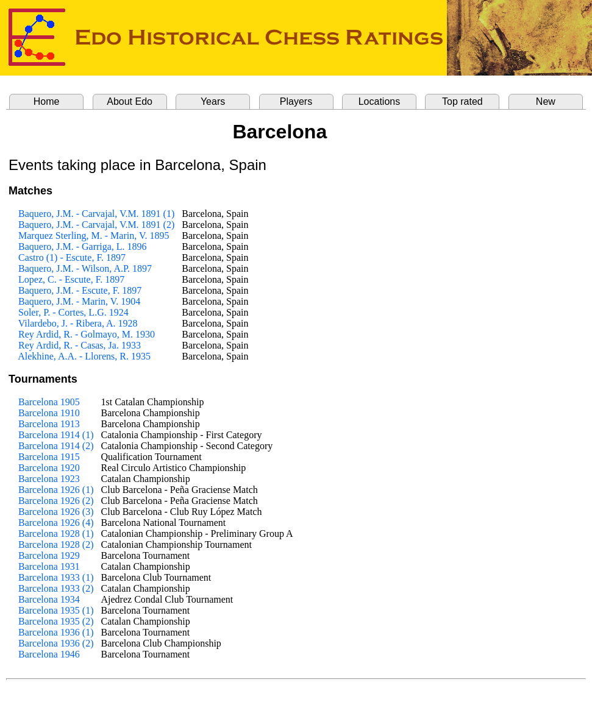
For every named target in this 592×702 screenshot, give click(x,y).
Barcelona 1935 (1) (56, 610)
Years (213, 101)
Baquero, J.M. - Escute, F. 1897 (79, 290)
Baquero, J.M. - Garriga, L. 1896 (82, 246)
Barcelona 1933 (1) (56, 577)
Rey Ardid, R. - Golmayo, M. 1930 (86, 334)
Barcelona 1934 (49, 599)
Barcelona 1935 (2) (56, 621)
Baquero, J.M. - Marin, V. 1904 (79, 301)
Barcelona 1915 (49, 457)
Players (296, 101)
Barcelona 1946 (49, 654)
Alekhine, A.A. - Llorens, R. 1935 (84, 356)
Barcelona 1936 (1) (56, 632)
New (545, 101)
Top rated (462, 101)
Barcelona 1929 (49, 555)
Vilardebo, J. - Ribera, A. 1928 (78, 323)
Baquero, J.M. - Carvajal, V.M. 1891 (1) (96, 213)
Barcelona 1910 (49, 413)
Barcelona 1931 (49, 566)
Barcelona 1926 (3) (56, 511)
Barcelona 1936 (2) (56, 643)
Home (47, 101)
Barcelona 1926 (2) (56, 500)
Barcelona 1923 (49, 478)
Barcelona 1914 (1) (56, 435)
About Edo (129, 101)
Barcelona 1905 (49, 402)
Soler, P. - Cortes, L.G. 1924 (73, 312)
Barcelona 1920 (49, 468)
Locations (379, 101)
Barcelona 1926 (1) (56, 489)
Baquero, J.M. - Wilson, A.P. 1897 (85, 268)
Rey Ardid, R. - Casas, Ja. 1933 (79, 345)
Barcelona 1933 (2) (56, 588)
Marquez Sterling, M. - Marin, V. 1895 (93, 235)
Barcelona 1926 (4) (56, 522)
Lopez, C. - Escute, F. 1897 (71, 279)
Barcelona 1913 (49, 424)
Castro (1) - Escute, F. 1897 (72, 257)
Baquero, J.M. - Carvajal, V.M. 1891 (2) (96, 224)
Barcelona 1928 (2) (56, 544)
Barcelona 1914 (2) (56, 446)
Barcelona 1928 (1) (56, 533)
